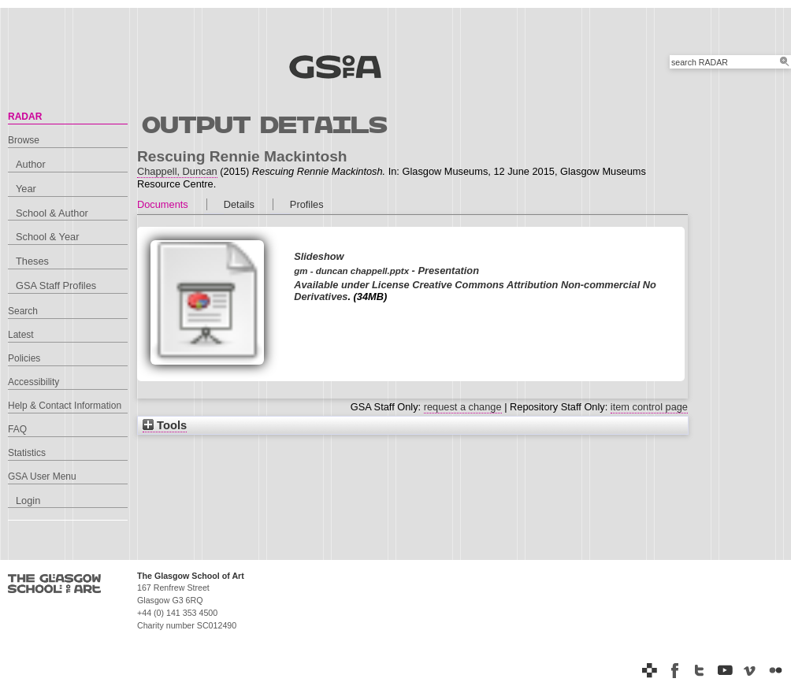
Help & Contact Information (64, 405)
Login (28, 500)
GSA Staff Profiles (56, 285)
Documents (162, 204)
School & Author (52, 213)
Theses (32, 261)
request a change (463, 407)
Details (239, 204)
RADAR (25, 116)
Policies (24, 358)
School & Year (47, 237)
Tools (165, 425)
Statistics (27, 452)
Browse (23, 140)
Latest (21, 334)
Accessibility (33, 381)
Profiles (307, 204)
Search (23, 311)
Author (31, 164)
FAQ (17, 429)
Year (26, 189)
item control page (649, 407)
